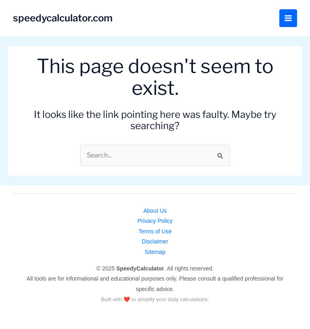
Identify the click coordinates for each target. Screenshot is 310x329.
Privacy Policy (154, 221)
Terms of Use (155, 231)
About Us (155, 210)
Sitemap (155, 252)
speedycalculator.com (63, 18)
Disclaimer (155, 241)
